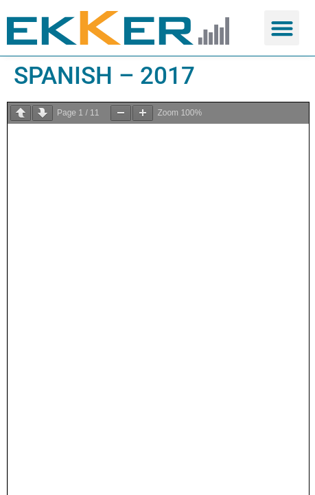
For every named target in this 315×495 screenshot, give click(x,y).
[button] (281, 27)
